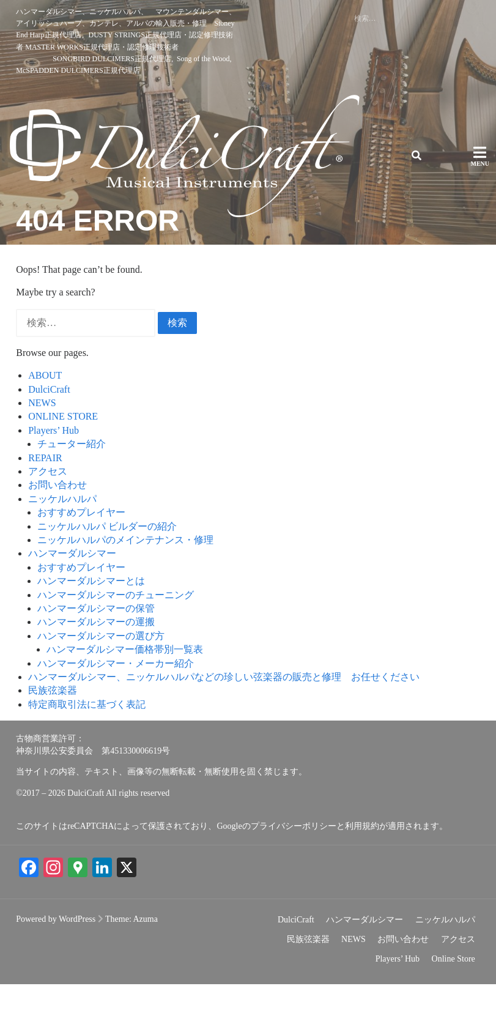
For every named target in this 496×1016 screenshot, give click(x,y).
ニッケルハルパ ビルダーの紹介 (107, 558)
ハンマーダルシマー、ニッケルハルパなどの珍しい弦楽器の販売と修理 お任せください (224, 709)
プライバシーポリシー (293, 858)
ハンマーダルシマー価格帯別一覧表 (124, 682)
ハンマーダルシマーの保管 (96, 641)
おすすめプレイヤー (81, 545)
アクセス (47, 504)
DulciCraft (49, 421)
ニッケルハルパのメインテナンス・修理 (125, 572)
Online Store (453, 990)
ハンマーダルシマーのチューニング (115, 626)
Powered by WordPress (55, 950)
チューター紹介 (71, 476)
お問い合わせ (57, 517)
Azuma (145, 950)
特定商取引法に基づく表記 (87, 736)
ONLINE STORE (63, 448)
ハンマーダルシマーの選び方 (101, 667)
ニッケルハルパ (62, 530)
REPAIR (45, 489)
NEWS (42, 435)
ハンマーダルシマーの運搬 (96, 654)
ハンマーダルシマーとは (91, 613)
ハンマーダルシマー (72, 585)
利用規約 (362, 858)
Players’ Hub (53, 462)
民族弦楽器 (52, 723)
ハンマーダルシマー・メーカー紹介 (115, 695)
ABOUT (45, 407)
